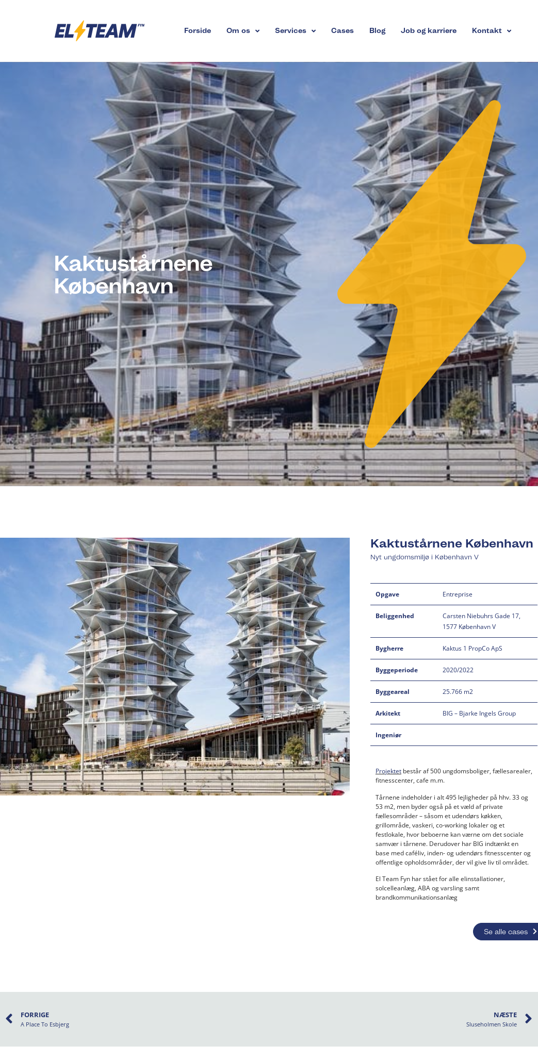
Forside (197, 30)
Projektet (388, 771)
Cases (342, 30)
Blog (377, 30)
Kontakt (491, 31)
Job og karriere (429, 30)
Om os (242, 31)
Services (295, 31)
